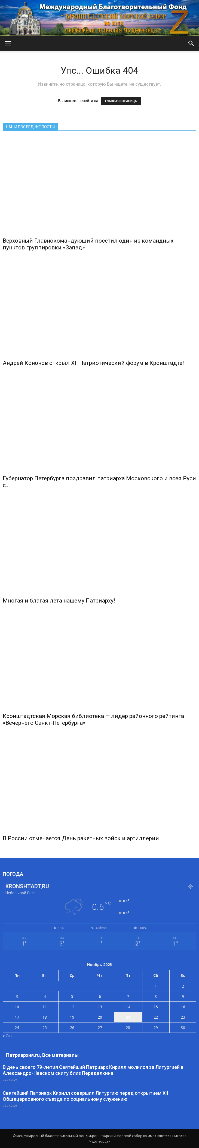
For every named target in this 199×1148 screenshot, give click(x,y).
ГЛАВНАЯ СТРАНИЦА (121, 101)
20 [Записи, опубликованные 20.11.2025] (100, 1017)
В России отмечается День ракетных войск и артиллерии (81, 838)
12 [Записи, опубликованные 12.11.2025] (72, 1006)
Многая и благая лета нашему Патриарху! (59, 600)
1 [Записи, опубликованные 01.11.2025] (156, 986)
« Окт (8, 1035)
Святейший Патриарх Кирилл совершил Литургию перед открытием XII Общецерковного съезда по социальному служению (85, 1096)
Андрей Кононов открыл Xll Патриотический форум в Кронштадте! (93, 363)
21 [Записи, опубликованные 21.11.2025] (128, 1017)
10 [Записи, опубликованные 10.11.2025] (17, 1006)
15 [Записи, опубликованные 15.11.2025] (156, 1006)
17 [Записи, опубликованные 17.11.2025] (17, 1017)
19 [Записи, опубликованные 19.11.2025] (72, 1017)
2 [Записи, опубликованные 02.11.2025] (183, 986)
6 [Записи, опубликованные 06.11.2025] (100, 996)
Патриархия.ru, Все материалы (42, 1055)
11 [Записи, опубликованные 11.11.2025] (44, 1006)
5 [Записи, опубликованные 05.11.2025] (72, 996)
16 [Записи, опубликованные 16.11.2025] (183, 1006)
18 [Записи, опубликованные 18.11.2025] (44, 1017)
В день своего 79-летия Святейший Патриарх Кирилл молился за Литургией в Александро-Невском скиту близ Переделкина (93, 1070)
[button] (191, 43)
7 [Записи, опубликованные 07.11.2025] (128, 996)
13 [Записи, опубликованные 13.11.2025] (100, 1006)
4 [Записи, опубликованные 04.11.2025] (45, 996)
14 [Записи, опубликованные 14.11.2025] (128, 1006)
